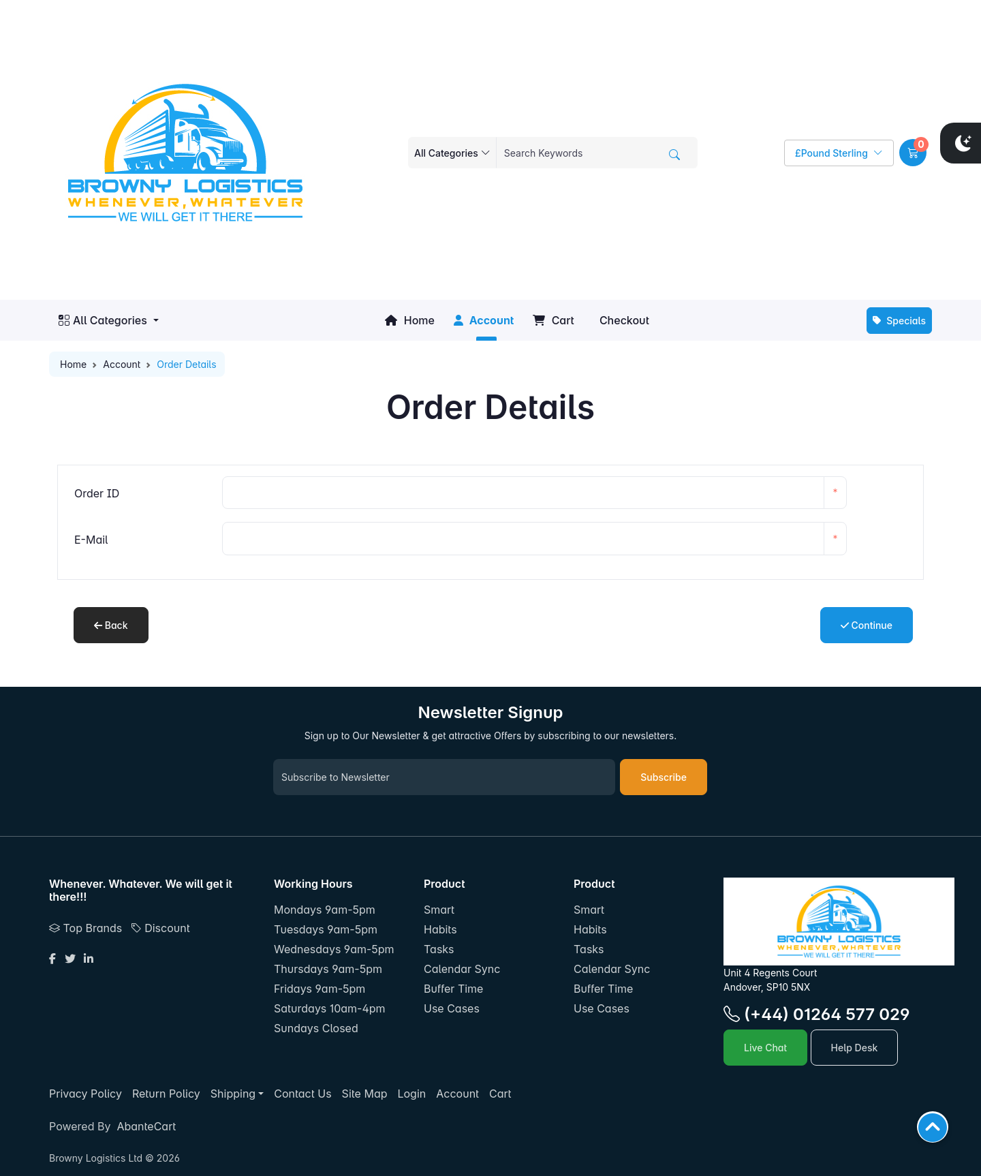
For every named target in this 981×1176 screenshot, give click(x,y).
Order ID (96, 493)
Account (121, 364)
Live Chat (765, 1047)
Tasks (439, 949)
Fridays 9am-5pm (319, 988)
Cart (553, 320)
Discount (160, 928)
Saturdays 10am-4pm (330, 1008)
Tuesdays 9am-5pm (325, 929)
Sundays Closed (316, 1028)
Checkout (623, 320)
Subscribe (663, 777)
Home (409, 320)
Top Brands (85, 928)
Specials (899, 320)
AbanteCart (146, 1126)
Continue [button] (866, 625)
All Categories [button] (103, 320)
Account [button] (484, 320)
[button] (912, 152)
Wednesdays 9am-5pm (334, 949)
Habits (440, 929)
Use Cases (452, 1008)
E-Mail (91, 539)
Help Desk (854, 1047)
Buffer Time (453, 988)
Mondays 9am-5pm (324, 909)
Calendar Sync (462, 969)
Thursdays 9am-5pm (328, 969)
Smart (439, 909)
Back (111, 625)
